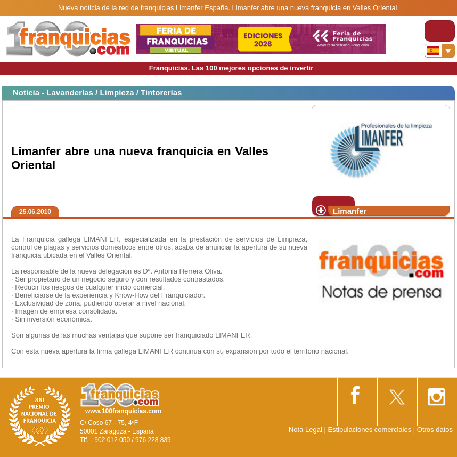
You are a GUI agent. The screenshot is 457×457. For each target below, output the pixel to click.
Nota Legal (305, 430)
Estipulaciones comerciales (370, 430)
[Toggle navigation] (440, 31)
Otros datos (435, 430)
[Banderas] (440, 51)
